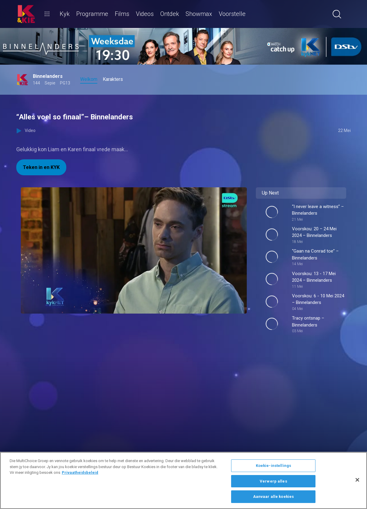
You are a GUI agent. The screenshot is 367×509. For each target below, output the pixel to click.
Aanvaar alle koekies (273, 496)
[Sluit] (357, 479)
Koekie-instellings (273, 465)
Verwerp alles (273, 481)
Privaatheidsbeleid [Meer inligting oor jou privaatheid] (80, 472)
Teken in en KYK (41, 167)
